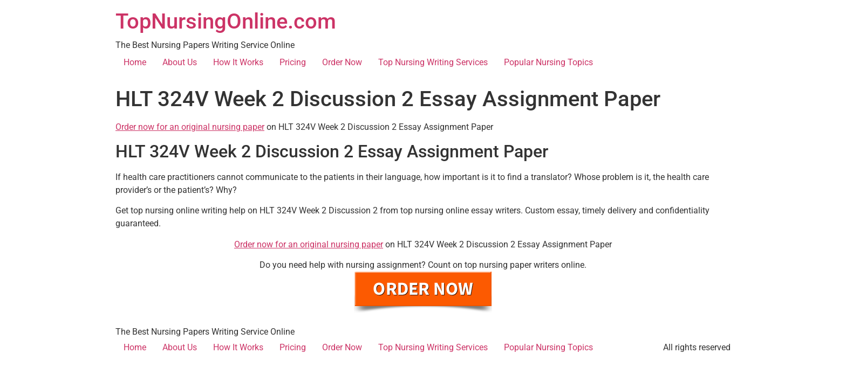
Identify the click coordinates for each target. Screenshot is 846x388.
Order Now (342, 62)
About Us (179, 62)
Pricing (292, 62)
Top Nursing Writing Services (433, 62)
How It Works (238, 62)
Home (135, 62)
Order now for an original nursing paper (189, 127)
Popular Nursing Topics (548, 62)
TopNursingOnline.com (225, 21)
